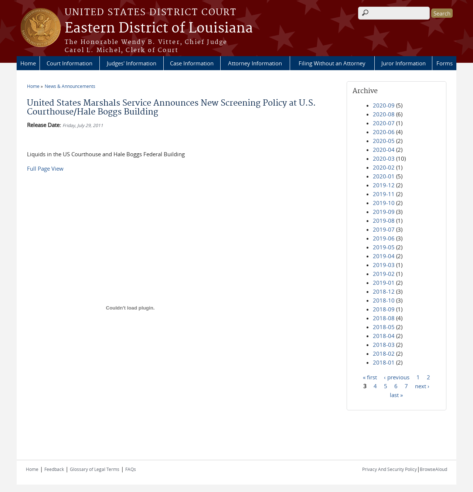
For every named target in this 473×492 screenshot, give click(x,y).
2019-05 (384, 247)
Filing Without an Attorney (332, 63)
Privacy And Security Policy (389, 469)
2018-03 (384, 344)
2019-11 (384, 194)
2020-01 (384, 176)
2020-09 (384, 105)
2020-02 (384, 167)
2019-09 (384, 211)
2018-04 (384, 335)
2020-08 (384, 114)
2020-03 (384, 158)
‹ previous (396, 376)
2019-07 (384, 229)
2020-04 (384, 149)
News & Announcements (70, 86)
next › (422, 385)
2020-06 (384, 132)
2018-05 (384, 327)
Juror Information (403, 63)
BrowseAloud (433, 469)
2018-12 (384, 291)
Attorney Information (255, 63)
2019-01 (384, 282)
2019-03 (384, 265)
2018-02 (384, 353)
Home (28, 63)
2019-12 (384, 185)
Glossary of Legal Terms (94, 469)
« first (370, 376)
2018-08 (384, 318)
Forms (444, 63)
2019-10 (384, 202)
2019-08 (384, 220)
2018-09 (384, 309)
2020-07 (384, 123)
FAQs (130, 469)
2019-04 (384, 256)
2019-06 (384, 238)
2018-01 (384, 362)
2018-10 (384, 300)
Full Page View (45, 168)
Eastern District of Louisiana (159, 28)
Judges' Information (131, 63)
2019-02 (384, 273)
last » (396, 394)
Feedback (54, 469)
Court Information (69, 63)
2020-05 (384, 140)
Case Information (192, 63)
